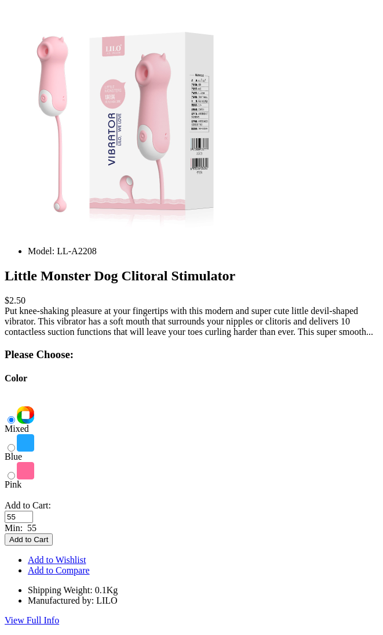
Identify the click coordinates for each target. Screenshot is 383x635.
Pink (19, 480)
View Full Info (32, 620)
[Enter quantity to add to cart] (19, 517)
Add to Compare (59, 570)
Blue (19, 452)
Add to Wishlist (57, 560)
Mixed (19, 425)
